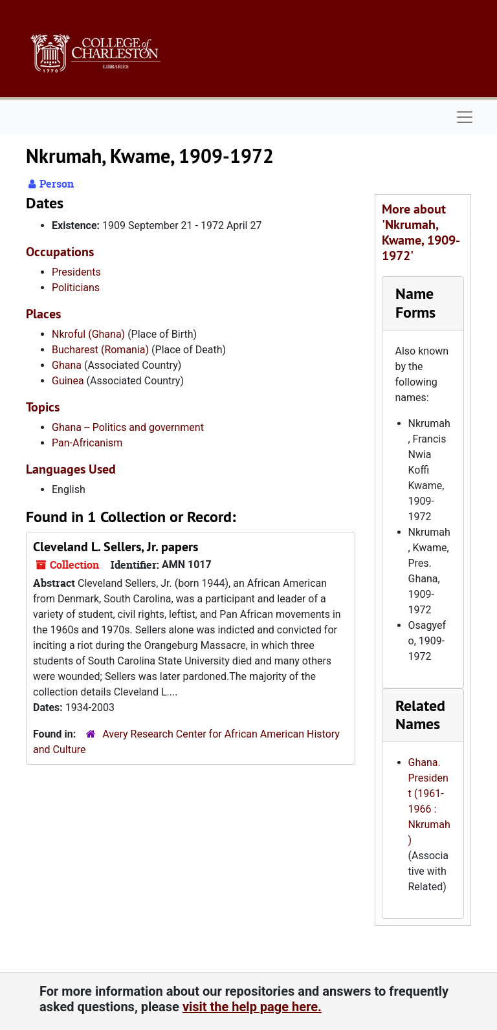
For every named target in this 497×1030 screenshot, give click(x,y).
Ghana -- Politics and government (128, 427)
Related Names (420, 715)
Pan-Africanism (87, 443)
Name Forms (415, 302)
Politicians (76, 287)
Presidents (76, 272)
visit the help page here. (252, 1006)
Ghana (67, 365)
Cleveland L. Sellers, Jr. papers (115, 546)
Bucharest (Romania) (100, 350)
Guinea (68, 381)
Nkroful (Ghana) (88, 334)
